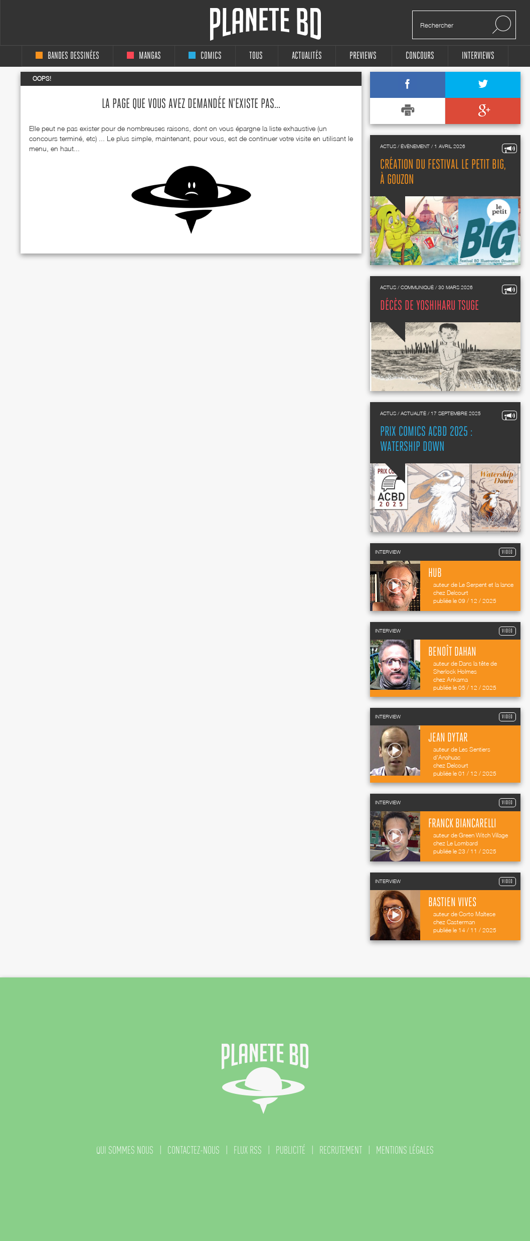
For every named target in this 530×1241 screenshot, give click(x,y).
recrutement (340, 1150)
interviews (478, 56)
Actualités (307, 56)
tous (256, 56)
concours (420, 56)
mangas (144, 56)
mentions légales (405, 1150)
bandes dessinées (67, 56)
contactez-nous (193, 1150)
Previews (363, 56)
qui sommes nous (124, 1150)
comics (205, 56)
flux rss (248, 1150)
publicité (290, 1150)
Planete (265, 24)
